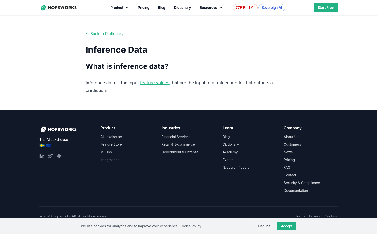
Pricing (289, 160)
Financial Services (176, 137)
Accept (286, 226)
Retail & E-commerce (178, 144)
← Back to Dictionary (105, 33)
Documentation (296, 190)
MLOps (106, 152)
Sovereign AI (272, 8)
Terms (300, 216)
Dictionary (231, 144)
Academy (230, 152)
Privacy (315, 216)
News (288, 152)
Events (228, 160)
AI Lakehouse (111, 137)
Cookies (331, 216)
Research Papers (236, 167)
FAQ (287, 167)
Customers (292, 144)
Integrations (110, 160)
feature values (154, 82)
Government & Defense (180, 152)
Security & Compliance (302, 183)
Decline (264, 226)
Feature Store (111, 144)
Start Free (326, 8)
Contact (290, 175)
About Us (291, 137)
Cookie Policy (190, 226)
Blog (226, 137)
